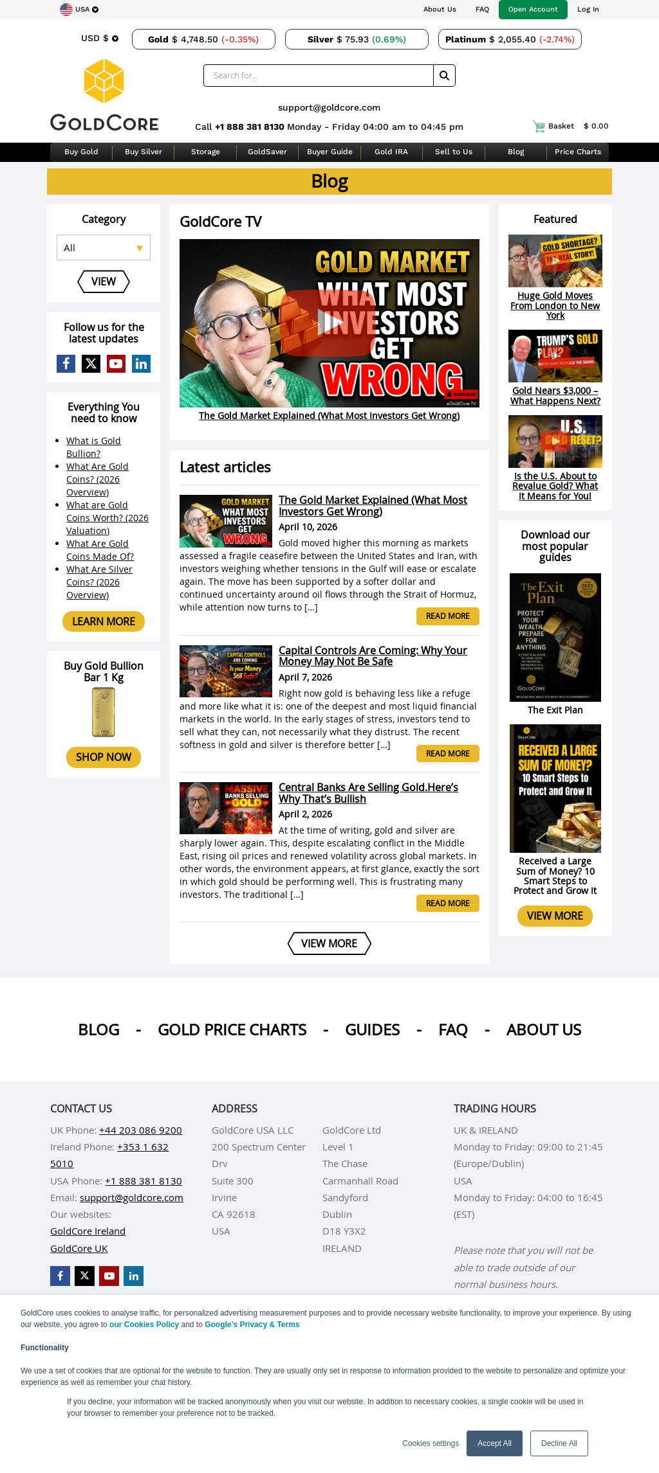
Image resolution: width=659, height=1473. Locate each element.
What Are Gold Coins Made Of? (100, 549)
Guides (372, 1029)
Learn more (103, 621)
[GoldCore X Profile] (91, 364)
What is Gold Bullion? (93, 447)
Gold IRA (391, 151)
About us (543, 1029)
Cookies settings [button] (430, 1443)
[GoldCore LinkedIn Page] (141, 364)
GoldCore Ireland (87, 1230)
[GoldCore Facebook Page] (66, 364)
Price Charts (578, 151)
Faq (453, 1029)
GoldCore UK (78, 1248)
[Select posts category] (103, 247)
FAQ (482, 9)
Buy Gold (81, 151)
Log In (588, 9)
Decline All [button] (559, 1443)
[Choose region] (79, 9)
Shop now (103, 757)
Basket (570, 126)
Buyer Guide (330, 151)
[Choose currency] (99, 38)
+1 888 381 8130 (251, 126)
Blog (516, 151)
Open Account (533, 9)
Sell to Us (453, 151)
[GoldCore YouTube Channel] (116, 364)
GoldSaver (267, 151)
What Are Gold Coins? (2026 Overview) (97, 479)
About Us (439, 9)
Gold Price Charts (232, 1029)
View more (555, 916)
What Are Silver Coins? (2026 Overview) (99, 582)
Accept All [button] (495, 1443)
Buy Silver (143, 151)
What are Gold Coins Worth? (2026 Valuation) (107, 518)
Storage (205, 151)
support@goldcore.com (329, 107)
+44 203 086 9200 (140, 1129)
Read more (448, 616)
